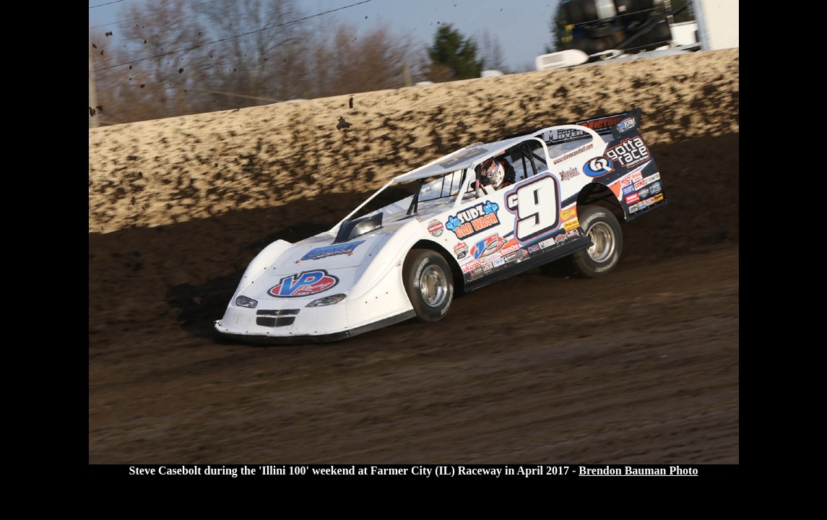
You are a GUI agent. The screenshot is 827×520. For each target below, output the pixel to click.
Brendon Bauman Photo (638, 470)
